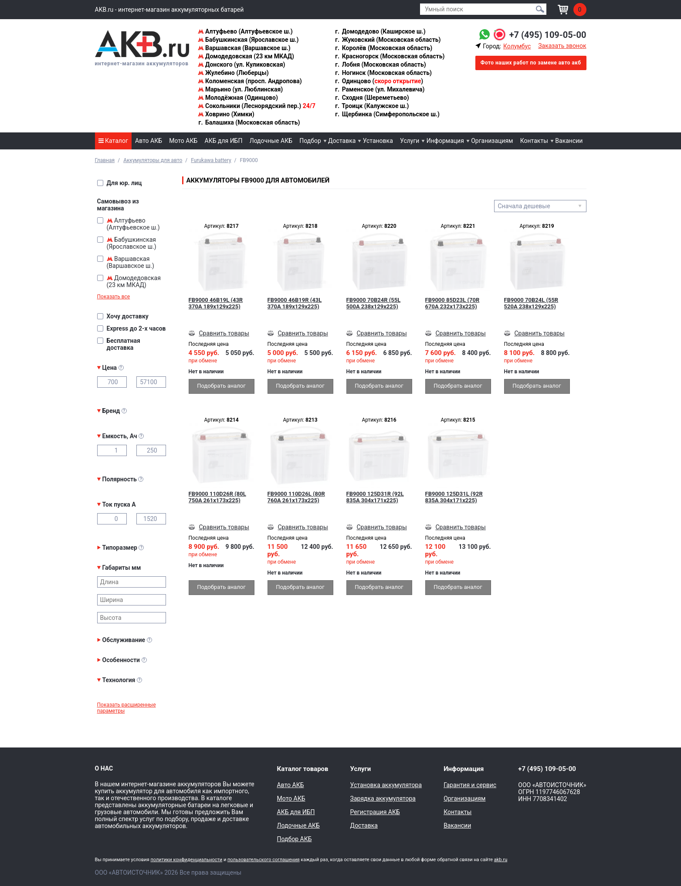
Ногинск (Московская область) (383, 72)
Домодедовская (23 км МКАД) (246, 56)
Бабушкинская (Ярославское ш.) (248, 39)
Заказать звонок (562, 45)
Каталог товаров (303, 769)
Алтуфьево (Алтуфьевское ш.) (245, 31)
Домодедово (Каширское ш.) (379, 31)
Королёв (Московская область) (383, 47)
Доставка (342, 140)
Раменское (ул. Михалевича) (379, 89)
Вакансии (569, 140)
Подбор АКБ (294, 838)
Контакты (534, 140)
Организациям (492, 140)
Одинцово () (378, 81)
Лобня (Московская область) (380, 64)
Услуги (409, 140)
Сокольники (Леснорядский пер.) (256, 105)
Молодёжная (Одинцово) (238, 97)
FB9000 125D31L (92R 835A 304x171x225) (454, 497)
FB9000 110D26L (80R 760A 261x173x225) (296, 497)
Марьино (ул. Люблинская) (240, 89)
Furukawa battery (211, 160)
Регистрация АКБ (375, 811)
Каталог (113, 140)
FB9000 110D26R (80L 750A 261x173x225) (217, 497)
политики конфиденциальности (186, 859)
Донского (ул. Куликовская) (241, 64)
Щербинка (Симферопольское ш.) (387, 114)
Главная (105, 160)
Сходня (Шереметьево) (371, 97)
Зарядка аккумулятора (383, 798)
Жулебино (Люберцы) (233, 72)
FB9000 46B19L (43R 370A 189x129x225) (216, 303)
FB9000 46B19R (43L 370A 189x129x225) (295, 303)
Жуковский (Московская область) (387, 39)
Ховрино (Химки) (226, 114)
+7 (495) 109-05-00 (547, 35)
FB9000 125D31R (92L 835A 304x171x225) (375, 497)
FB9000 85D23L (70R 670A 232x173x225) (452, 303)
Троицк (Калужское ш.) (371, 105)
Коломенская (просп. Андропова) (250, 81)
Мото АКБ (183, 140)
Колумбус (517, 46)
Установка (378, 140)
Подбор (310, 140)
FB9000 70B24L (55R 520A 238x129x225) (531, 303)
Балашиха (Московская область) (249, 122)
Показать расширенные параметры (126, 708)
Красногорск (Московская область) (389, 56)
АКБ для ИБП (224, 140)
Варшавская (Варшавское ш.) (244, 47)
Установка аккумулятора (386, 784)
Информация (445, 140)
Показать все (113, 297)
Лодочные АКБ (271, 140)
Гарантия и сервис (470, 784)
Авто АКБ (148, 140)
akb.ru (500, 859)
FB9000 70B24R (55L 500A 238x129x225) (373, 303)
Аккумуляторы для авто (152, 160)
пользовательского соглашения (263, 859)
